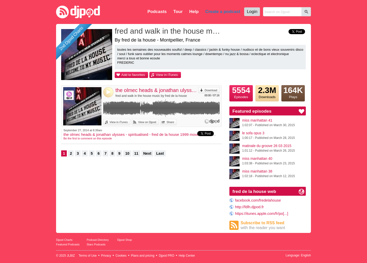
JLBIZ (71, 255)
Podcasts (157, 11)
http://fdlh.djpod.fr (249, 207)
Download (211, 90)
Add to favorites (133, 75)
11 (136, 153)
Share (170, 122)
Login (252, 11)
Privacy (106, 255)
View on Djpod (147, 122)
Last (160, 153)
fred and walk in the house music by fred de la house (151, 96)
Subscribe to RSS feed (273, 225)
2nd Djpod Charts (71, 38)
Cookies (120, 255)
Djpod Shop (124, 239)
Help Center (187, 255)
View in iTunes (167, 75)
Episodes (241, 92)
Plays (293, 92)
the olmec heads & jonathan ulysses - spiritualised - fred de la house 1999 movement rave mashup (156, 90)
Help (194, 11)
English (306, 255)
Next (147, 153)
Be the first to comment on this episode (87, 138)
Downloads (267, 92)
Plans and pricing (142, 255)
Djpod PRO (166, 255)
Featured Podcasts (68, 244)
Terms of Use (88, 255)
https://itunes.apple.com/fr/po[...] (261, 214)
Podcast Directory (98, 239)
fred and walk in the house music (169, 31)
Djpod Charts (64, 239)
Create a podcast (222, 11)
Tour (178, 11)
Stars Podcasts (96, 244)
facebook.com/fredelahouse (258, 200)
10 (127, 153)
